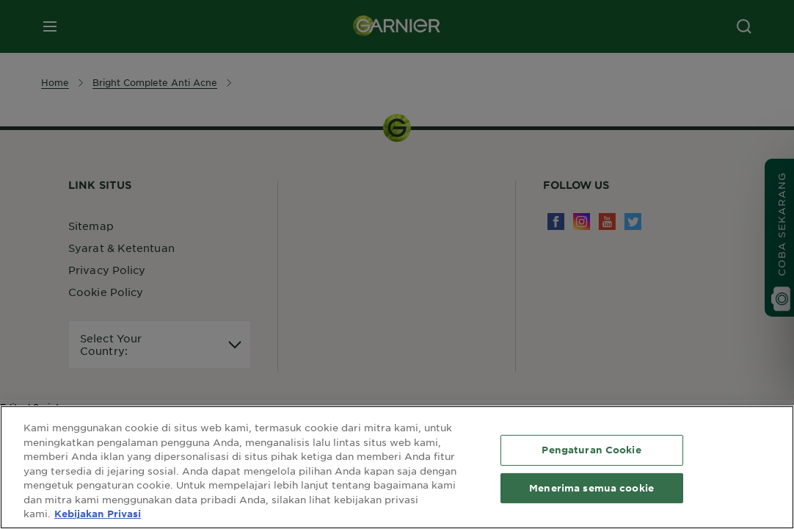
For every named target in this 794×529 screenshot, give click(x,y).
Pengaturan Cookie (591, 450)
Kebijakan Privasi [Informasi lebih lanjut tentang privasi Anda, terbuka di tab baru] (97, 513)
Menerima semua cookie (591, 488)
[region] (397, 467)
